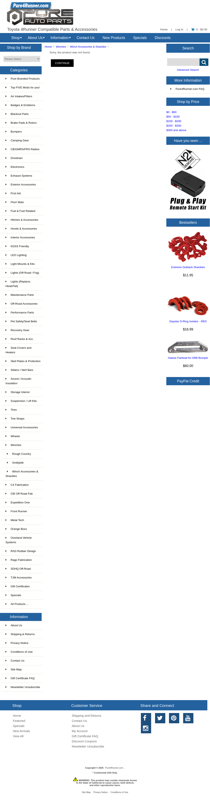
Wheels (13, 436)
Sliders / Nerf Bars (19, 369)
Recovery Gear (17, 330)
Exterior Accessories (21, 184)
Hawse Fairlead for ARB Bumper (188, 357)
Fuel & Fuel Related (20, 211)
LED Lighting (16, 255)
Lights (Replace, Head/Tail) (18, 284)
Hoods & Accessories (21, 228)
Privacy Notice (17, 643)
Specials (140, 38)
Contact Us (86, 38)
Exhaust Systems (19, 175)
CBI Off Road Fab (19, 493)
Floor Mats (15, 202)
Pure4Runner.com (114, 768)
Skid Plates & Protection (23, 361)
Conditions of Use (19, 651)
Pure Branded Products (23, 78)
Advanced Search (188, 69)
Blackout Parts (17, 113)
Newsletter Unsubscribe (23, 687)
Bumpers (14, 131)
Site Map (14, 669)
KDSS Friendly (17, 246)
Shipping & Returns (20, 634)
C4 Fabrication (17, 484)
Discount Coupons (84, 741)
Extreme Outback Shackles (188, 267)
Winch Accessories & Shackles (88, 46)
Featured (19, 720)
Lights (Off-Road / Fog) (22, 272)
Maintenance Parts (20, 294)
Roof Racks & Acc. (20, 339)
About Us (35, 38)
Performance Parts (20, 312)
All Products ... (17, 604)
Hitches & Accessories (22, 219)
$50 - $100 (173, 116)
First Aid (13, 193)
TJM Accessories (19, 577)
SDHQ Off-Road (18, 568)
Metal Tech (15, 520)
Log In (179, 29)
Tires (11, 409)
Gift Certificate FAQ (20, 678)
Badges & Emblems (20, 105)
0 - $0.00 (199, 29)
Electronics (15, 166)
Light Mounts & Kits (20, 263)
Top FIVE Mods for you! (23, 87)
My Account (80, 731)
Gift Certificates (18, 586)
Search (188, 48)
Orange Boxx (16, 528)
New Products (114, 38)
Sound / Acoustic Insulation (18, 381)
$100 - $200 (173, 121)
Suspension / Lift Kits (21, 400)
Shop (15, 38)
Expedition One (18, 502)
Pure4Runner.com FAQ (187, 88)
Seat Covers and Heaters (18, 350)
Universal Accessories (22, 427)
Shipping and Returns (86, 715)
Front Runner (16, 511)
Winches (61, 46)
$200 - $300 (173, 125)
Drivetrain (14, 158)
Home (164, 29)
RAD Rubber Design (21, 551)
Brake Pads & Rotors (21, 122)
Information (60, 38)
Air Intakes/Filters (19, 96)
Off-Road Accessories (22, 303)
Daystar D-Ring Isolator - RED (188, 321)
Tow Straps (15, 418)
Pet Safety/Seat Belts (21, 321)
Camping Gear (17, 140)
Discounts (163, 38)
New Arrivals (21, 731)
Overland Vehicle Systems (19, 540)
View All (18, 736)
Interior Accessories (20, 237)
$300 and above (176, 130)
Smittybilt (15, 462)
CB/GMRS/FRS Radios (23, 149)
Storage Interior (18, 392)
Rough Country (18, 453)
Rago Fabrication (19, 559)
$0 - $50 (171, 112)
